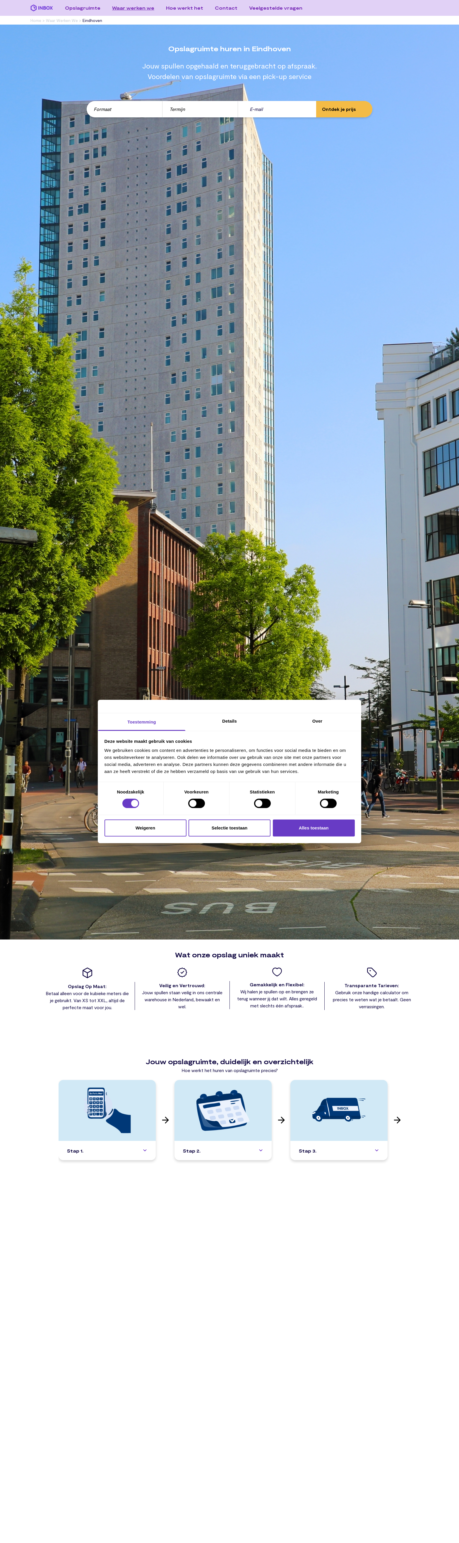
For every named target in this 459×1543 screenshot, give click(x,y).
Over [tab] (317, 721)
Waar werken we (133, 8)
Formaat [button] (102, 109)
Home (36, 20)
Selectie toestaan (230, 827)
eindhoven (92, 20)
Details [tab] (229, 721)
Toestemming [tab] (141, 721)
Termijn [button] (177, 109)
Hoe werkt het (184, 8)
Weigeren (145, 827)
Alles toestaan (314, 827)
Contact (226, 8)
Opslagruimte (82, 8)
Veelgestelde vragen (275, 8)
